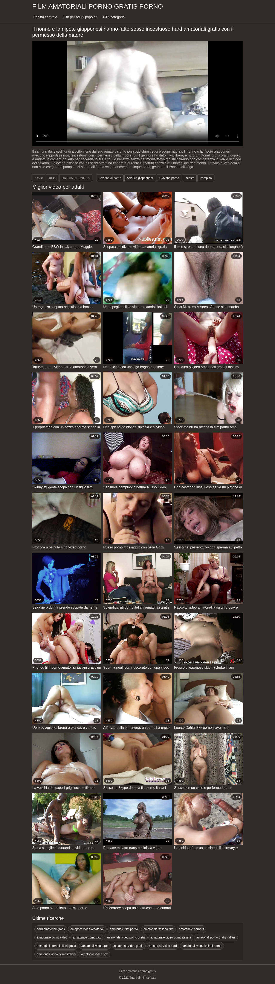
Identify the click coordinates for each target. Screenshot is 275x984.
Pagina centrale (45, 17)
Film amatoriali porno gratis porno (97, 6)
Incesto (189, 178)
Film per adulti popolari (80, 17)
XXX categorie (114, 17)
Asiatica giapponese (140, 178)
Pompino (206, 178)
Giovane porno (169, 178)
